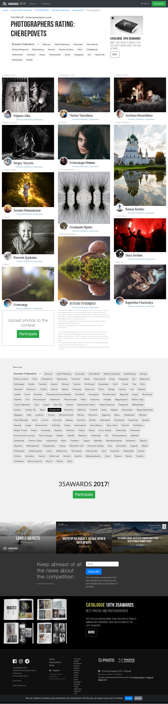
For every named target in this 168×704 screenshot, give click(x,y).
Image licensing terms (19, 685)
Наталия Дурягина (25, 257)
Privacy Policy (17, 681)
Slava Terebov (134, 255)
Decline (138, 698)
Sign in (145, 3)
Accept (129, 698)
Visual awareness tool (57, 679)
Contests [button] (45, 3)
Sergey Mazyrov (23, 163)
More (115, 54)
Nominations (55, 662)
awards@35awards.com (45, 584)
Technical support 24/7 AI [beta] (116, 671)
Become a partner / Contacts (110, 674)
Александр (20, 305)
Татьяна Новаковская (26, 210)
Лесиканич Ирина (80, 227)
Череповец (38, 120)
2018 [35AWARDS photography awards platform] (14, 4)
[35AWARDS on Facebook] (15, 662)
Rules (51, 665)
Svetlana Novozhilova (139, 115)
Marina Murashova (81, 115)
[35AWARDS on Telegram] (27, 662)
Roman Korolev (134, 209)
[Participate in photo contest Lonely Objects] (28, 538)
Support (56, 670)
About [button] (33, 3)
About (52, 659)
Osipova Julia (21, 116)
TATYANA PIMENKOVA (82, 304)
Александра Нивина (82, 163)
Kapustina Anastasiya (139, 302)
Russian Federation (23, 44)
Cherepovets (150, 259)
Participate (159, 3)
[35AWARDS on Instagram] (21, 662)
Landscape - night (67, 75)
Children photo (10, 75)
